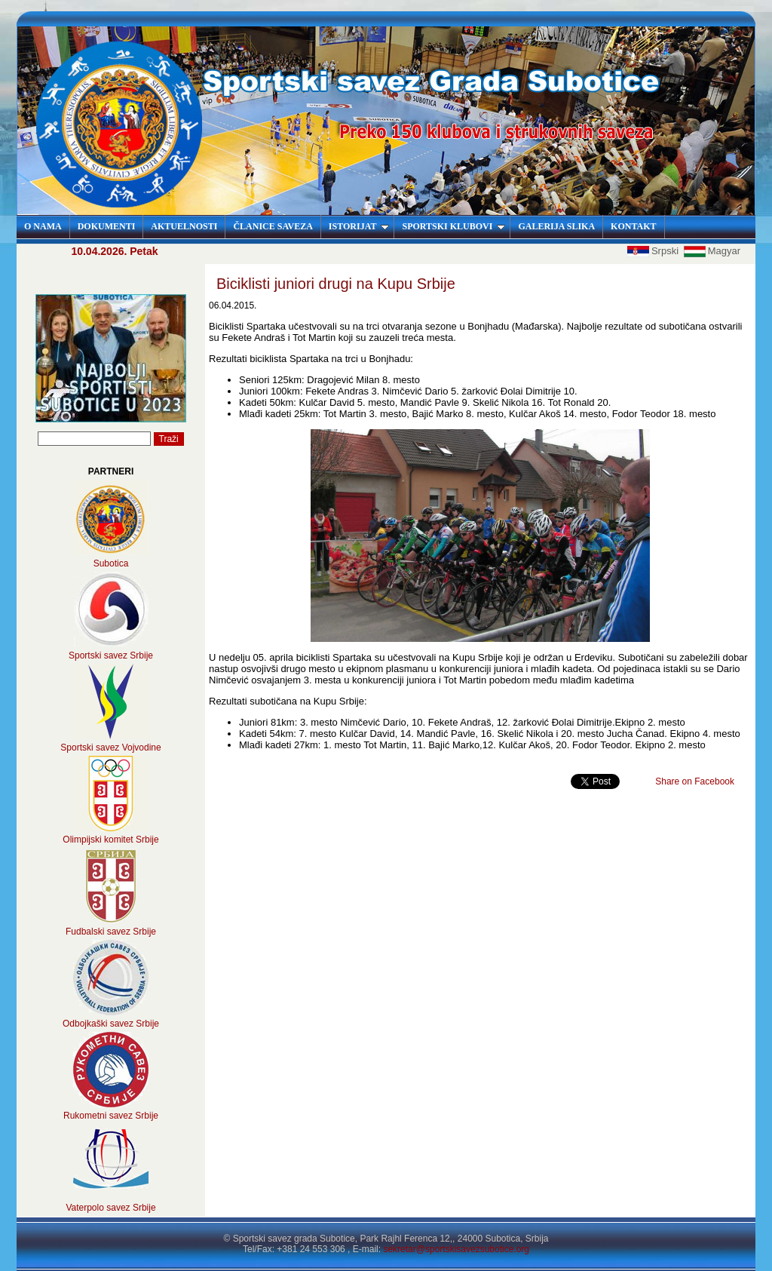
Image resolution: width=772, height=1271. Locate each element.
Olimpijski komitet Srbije (110, 839)
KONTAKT (633, 226)
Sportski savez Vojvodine (110, 747)
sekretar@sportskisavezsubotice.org (456, 1249)
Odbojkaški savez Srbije (111, 1023)
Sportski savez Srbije (111, 655)
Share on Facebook (694, 781)
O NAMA (43, 226)
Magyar (712, 250)
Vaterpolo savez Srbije (110, 1207)
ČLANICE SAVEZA (272, 226)
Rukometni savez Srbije (110, 1115)
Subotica (111, 563)
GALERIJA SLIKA (556, 226)
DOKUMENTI (107, 226)
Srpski (654, 250)
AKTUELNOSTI (184, 226)
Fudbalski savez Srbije (111, 931)
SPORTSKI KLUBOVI (453, 226)
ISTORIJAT (359, 226)
